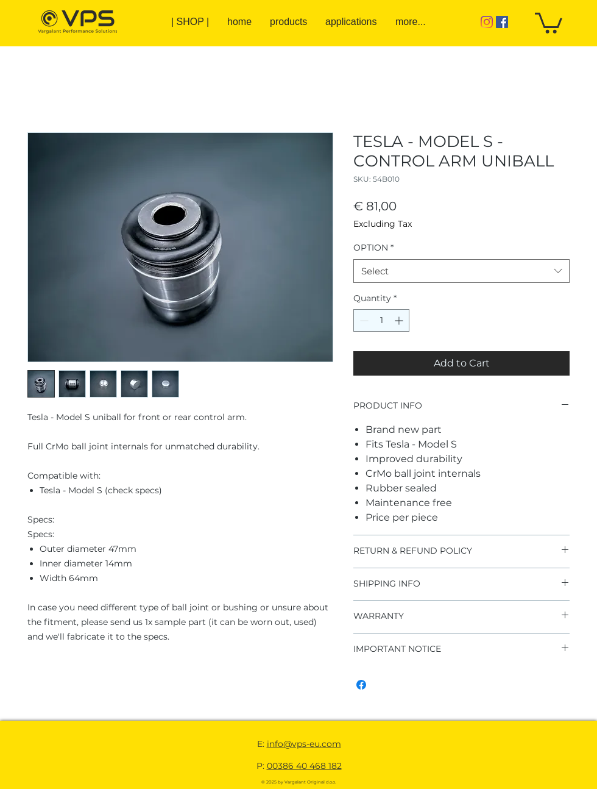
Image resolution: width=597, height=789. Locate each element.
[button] (548, 22)
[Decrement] (362, 320)
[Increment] (400, 320)
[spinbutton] (381, 320)
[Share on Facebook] (361, 684)
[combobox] (461, 271)
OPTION (373, 247)
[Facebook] (502, 22)
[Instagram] (487, 22)
